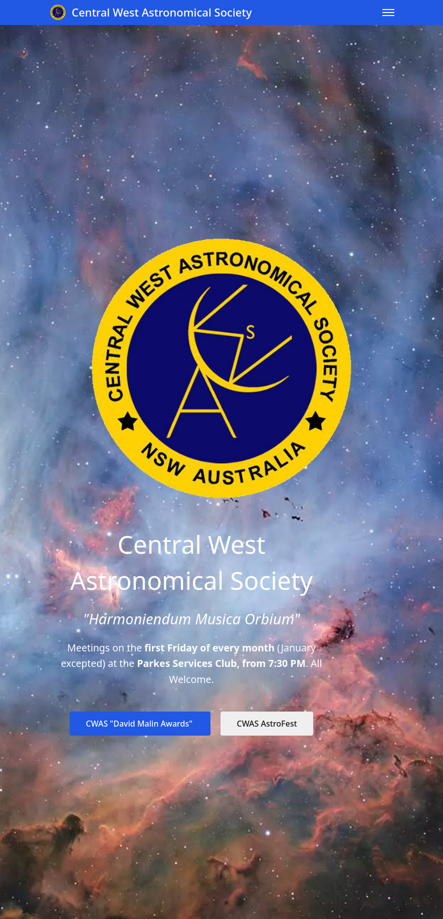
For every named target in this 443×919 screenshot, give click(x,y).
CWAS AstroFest (267, 723)
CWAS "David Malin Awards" (140, 723)
